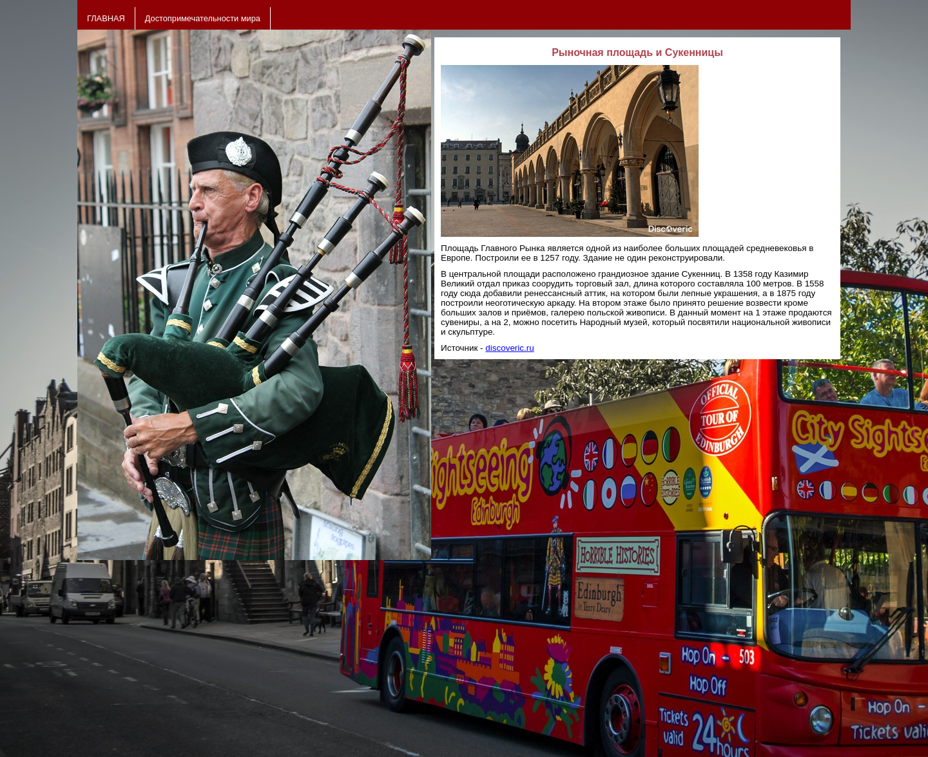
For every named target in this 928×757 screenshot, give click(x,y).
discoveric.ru (509, 348)
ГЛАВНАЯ (106, 18)
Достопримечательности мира (202, 18)
